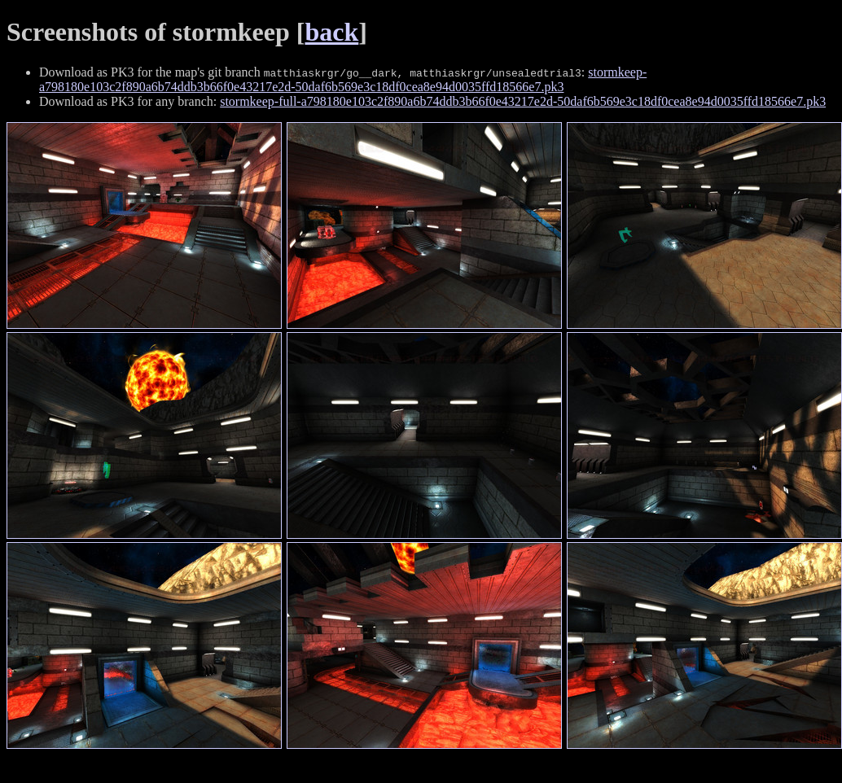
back (331, 31)
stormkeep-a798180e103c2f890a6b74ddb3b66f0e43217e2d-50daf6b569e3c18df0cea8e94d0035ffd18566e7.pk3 (343, 79)
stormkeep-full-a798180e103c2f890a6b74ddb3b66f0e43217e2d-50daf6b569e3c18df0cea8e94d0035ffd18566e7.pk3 (523, 101)
